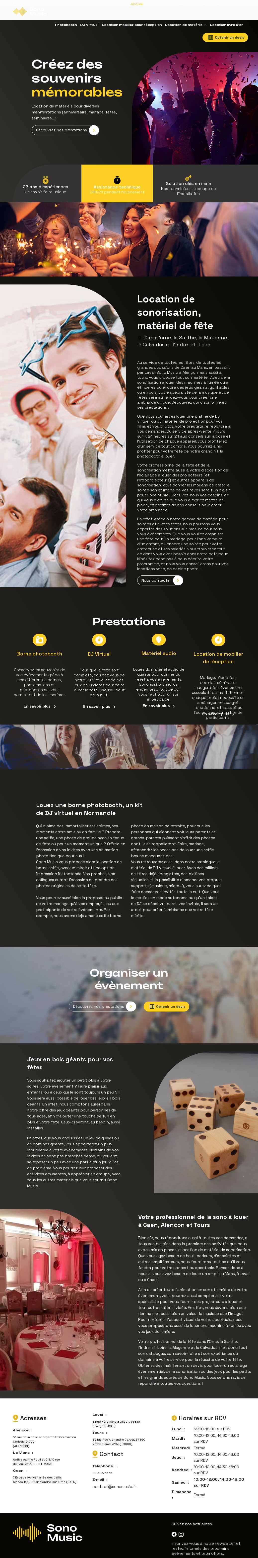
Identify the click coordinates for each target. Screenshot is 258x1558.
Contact (234, 4)
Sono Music (159, 4)
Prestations (185, 4)
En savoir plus (40, 698)
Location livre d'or (226, 25)
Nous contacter (162, 574)
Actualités (211, 4)
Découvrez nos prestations (67, 125)
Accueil (136, 4)
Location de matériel (184, 25)
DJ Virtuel (89, 25)
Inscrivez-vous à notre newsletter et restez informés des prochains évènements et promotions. (206, 1538)
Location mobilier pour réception (132, 25)
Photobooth (66, 25)
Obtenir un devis (226, 37)
